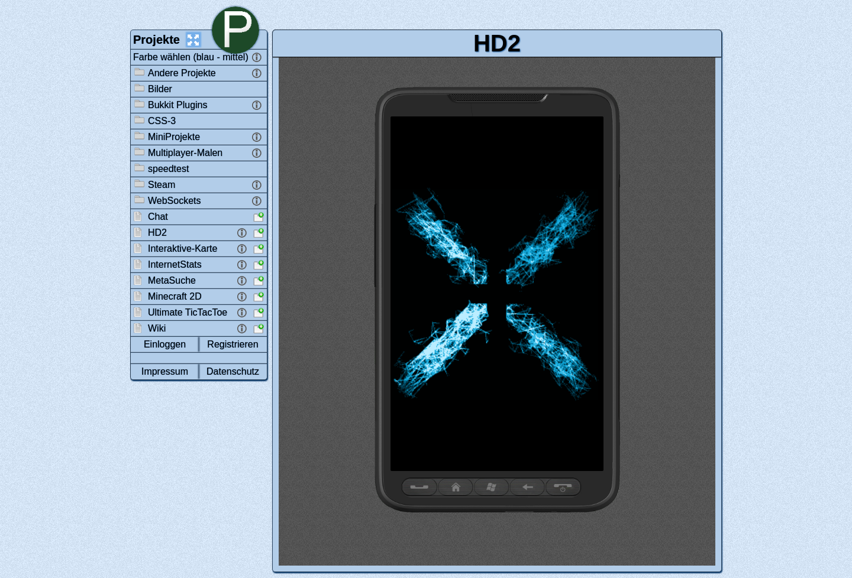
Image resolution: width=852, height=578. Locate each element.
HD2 (497, 43)
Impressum (164, 371)
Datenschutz (232, 371)
